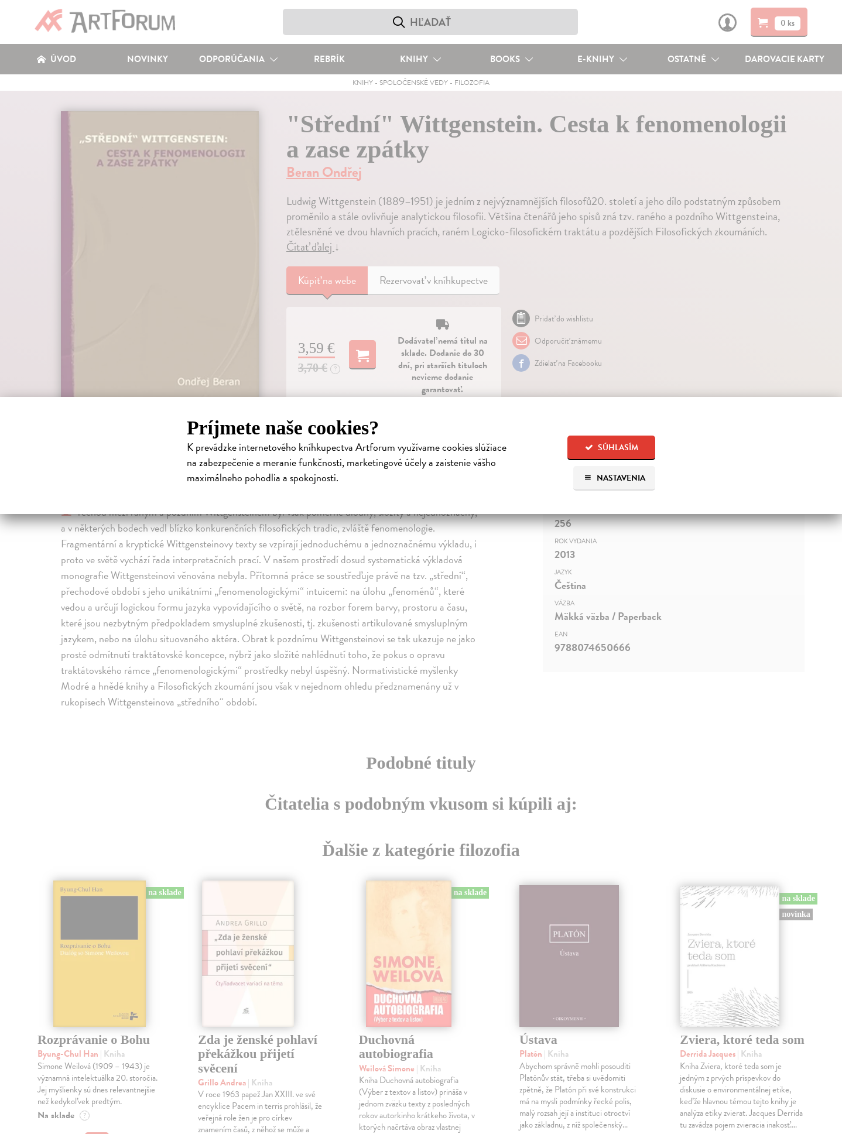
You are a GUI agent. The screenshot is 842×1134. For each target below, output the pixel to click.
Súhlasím (611, 447)
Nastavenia (614, 478)
